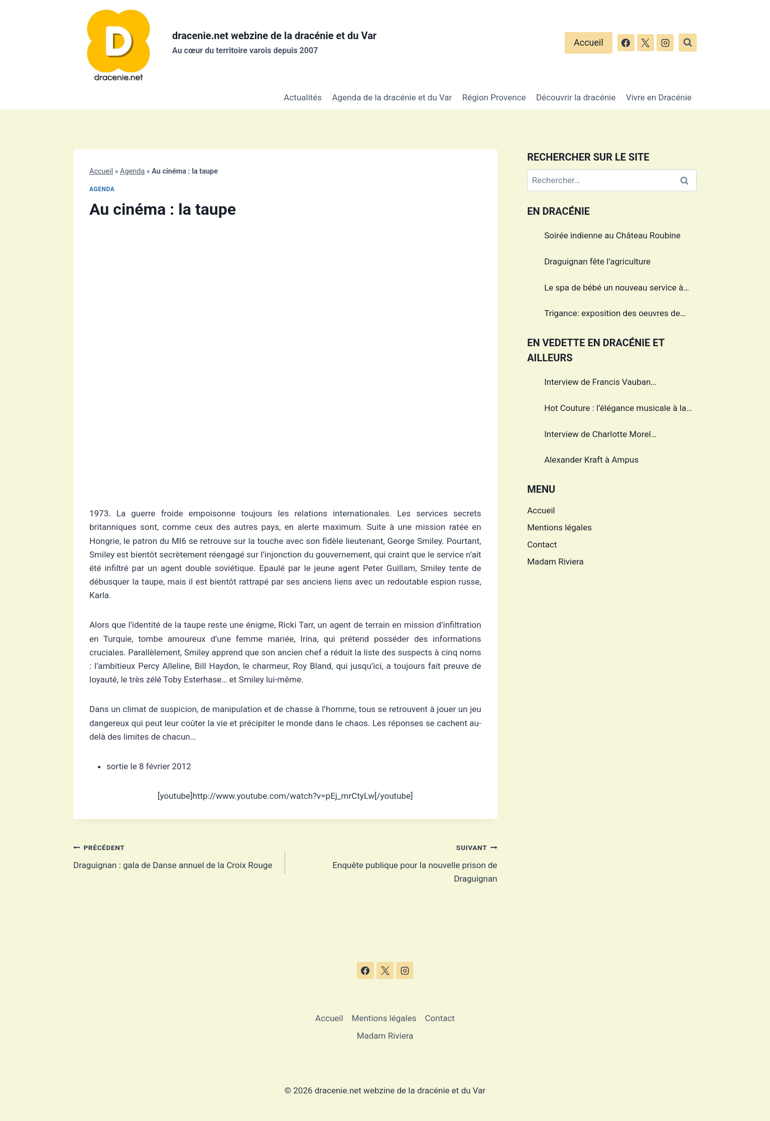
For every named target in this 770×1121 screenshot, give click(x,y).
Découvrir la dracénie (576, 97)
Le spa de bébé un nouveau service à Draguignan (613, 289)
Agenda (132, 171)
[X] (645, 42)
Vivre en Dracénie (659, 97)
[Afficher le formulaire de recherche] (688, 43)
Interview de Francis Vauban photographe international (597, 383)
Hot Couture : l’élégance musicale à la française (615, 409)
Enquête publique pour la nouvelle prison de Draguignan (395, 862)
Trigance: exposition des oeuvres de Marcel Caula (612, 314)
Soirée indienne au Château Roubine (612, 235)
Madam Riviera (555, 561)
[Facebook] (625, 42)
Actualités (303, 97)
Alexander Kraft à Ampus (591, 460)
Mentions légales (559, 527)
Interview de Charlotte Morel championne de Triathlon (597, 435)
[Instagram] (665, 42)
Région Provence (494, 97)
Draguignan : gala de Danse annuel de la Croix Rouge (175, 855)
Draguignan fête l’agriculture (597, 261)
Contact (542, 544)
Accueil (588, 42)
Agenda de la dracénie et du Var (392, 97)
